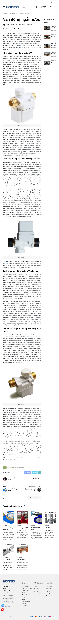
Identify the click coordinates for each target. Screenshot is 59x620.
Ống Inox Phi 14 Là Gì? (54, 36)
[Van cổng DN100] (22, 517)
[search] (30, 7)
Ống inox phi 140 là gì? (54, 27)
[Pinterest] (36, 479)
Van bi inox (49, 591)
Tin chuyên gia (8, 512)
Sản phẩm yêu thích (13, 2)
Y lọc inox (48, 588)
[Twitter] (35, 479)
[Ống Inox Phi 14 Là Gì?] (47, 37)
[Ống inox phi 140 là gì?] (47, 28)
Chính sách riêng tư (37, 594)
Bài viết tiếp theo (34, 486)
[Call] (2, 609)
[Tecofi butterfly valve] (36, 517)
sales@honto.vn (52, 2)
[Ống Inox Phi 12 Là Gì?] (47, 54)
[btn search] (36, 7)
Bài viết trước (8, 486)
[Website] (33, 479)
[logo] (12, 7)
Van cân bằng (48, 594)
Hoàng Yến (14, 24)
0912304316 (43, 2)
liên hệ (8, 261)
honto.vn (28, 458)
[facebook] (31, 479)
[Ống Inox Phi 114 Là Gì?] (47, 63)
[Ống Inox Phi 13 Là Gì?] (47, 46)
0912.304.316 (25, 586)
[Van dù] (50, 517)
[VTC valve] (8, 549)
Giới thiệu (36, 588)
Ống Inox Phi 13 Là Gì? (54, 45)
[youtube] (40, 479)
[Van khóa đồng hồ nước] (8, 517)
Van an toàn (49, 586)
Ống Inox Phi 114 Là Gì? (54, 62)
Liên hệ (36, 591)
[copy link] (21, 28)
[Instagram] (38, 479)
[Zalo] (2, 605)
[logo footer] (9, 581)
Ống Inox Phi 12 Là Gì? (54, 53)
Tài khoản (5, 2)
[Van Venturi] (22, 549)
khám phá (21, 45)
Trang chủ (36, 586)
